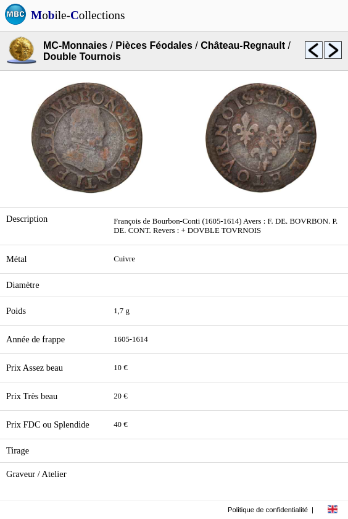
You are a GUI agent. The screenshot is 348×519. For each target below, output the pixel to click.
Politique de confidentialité (268, 509)
